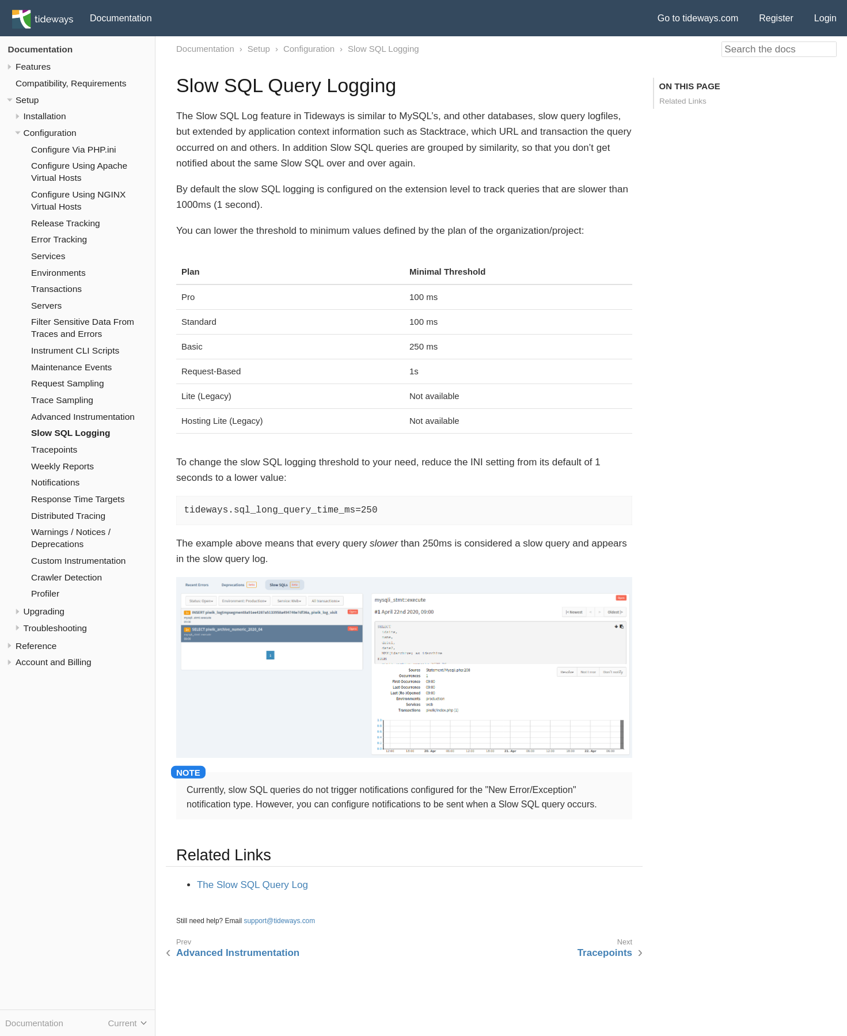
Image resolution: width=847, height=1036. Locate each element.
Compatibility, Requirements (71, 83)
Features (33, 66)
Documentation (121, 18)
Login (825, 18)
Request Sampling (67, 383)
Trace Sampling (62, 400)
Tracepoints (54, 449)
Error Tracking (59, 239)
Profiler (45, 593)
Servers (46, 305)
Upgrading (44, 611)
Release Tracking (65, 223)
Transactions (56, 289)
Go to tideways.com (698, 18)
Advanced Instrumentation (83, 417)
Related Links (683, 101)
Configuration (50, 133)
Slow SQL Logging (70, 433)
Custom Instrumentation (78, 561)
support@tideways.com (280, 921)
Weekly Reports (62, 466)
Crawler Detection (66, 577)
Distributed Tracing (68, 516)
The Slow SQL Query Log (252, 884)
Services (48, 256)
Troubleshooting (55, 628)
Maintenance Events (71, 367)
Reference (36, 646)
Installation (45, 116)
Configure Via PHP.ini (73, 149)
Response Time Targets (77, 499)
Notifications (55, 482)
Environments (58, 273)
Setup (27, 100)
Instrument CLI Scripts (75, 350)
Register (776, 18)
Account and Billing (54, 662)
